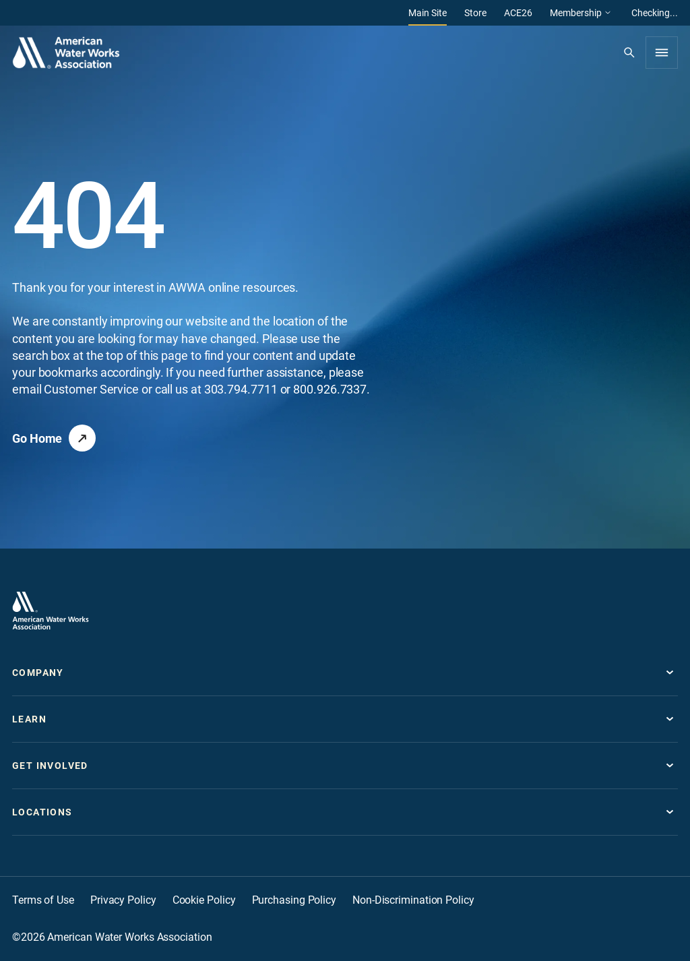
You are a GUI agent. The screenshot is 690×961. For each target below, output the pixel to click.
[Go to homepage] (50, 610)
